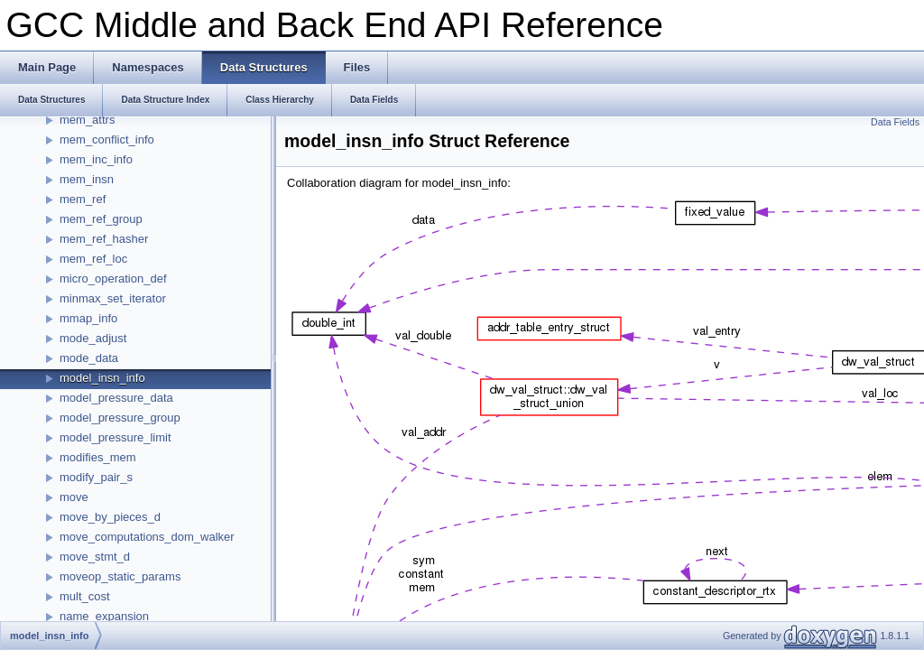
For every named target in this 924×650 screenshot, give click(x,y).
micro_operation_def (113, 278)
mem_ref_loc (93, 258)
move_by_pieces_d (110, 517)
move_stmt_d (95, 556)
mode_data (89, 358)
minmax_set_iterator (113, 298)
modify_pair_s (96, 477)
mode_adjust (93, 338)
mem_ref (83, 199)
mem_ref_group (101, 219)
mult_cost (85, 596)
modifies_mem (98, 457)
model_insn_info (102, 378)
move (74, 497)
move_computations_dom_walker (147, 536)
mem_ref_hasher (104, 239)
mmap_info (88, 318)
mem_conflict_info (107, 139)
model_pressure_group (120, 417)
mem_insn (87, 179)
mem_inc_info (96, 159)
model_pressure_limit (115, 437)
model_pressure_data (116, 397)
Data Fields (895, 121)
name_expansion (104, 616)
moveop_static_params (120, 576)
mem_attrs (87, 119)
